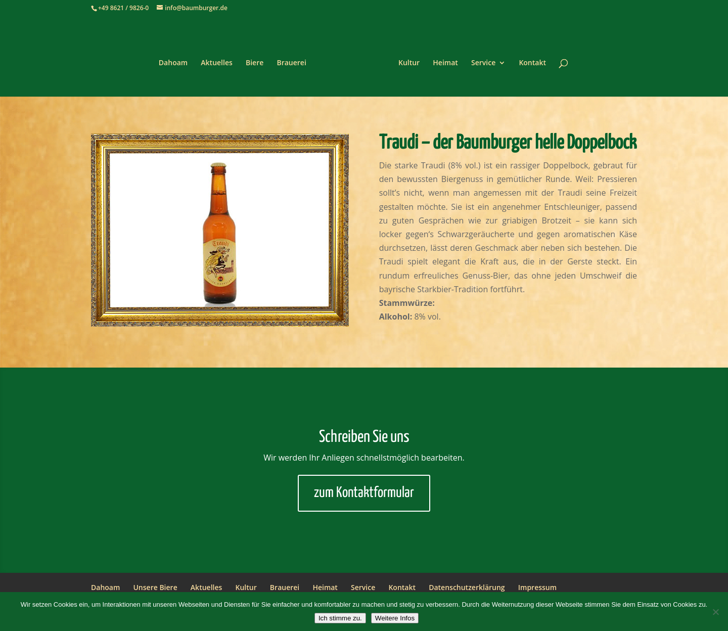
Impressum (537, 587)
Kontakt (528, 60)
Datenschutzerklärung (467, 587)
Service (480, 60)
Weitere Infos (395, 618)
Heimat (441, 60)
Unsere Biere (155, 587)
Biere (258, 60)
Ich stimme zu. (340, 618)
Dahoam (176, 60)
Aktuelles (220, 60)
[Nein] (715, 612)
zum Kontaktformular (364, 493)
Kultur (405, 60)
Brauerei (294, 60)
